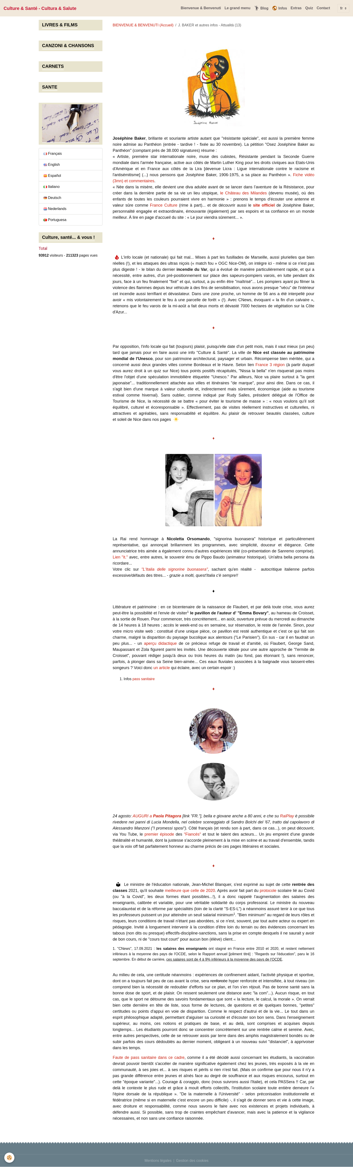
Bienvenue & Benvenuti (201, 8)
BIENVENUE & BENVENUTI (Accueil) (143, 25)
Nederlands (54, 209)
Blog (261, 8)
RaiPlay (287, 816)
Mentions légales (158, 1160)
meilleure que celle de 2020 (190, 890)
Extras (296, 8)
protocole (268, 890)
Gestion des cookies (192, 1160)
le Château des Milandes (243, 193)
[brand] (40, 8)
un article (162, 668)
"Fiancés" (192, 834)
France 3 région (270, 364)
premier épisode (159, 834)
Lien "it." (120, 557)
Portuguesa (54, 220)
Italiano (51, 187)
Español (52, 176)
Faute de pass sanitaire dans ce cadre (148, 1057)
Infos (279, 8)
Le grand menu (237, 8)
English (51, 164)
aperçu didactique (160, 643)
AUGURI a (157, 816)
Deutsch (52, 198)
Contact (323, 8)
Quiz (309, 8)
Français (52, 153)
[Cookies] (10, 1158)
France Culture (163, 205)
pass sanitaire (143, 679)
